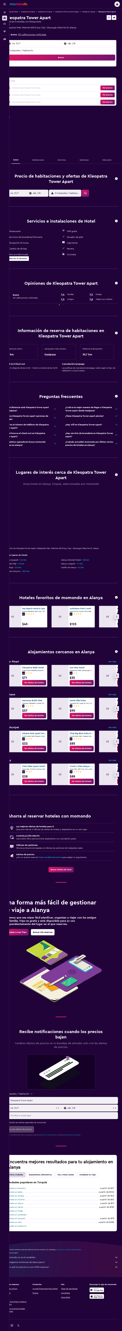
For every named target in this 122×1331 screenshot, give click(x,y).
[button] (5, 4)
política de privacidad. (81, 1137)
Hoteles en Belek (24, 1195)
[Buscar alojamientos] (4, 18)
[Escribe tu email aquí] (68, 1118)
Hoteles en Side (24, 1225)
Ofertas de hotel (21, 12)
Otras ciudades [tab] (25, 1177)
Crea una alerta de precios (59, 860)
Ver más (112, 664)
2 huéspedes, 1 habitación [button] (30, 53)
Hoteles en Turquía (54, 12)
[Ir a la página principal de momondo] (18, 4)
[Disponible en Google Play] (99, 1295)
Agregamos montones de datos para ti (67, 1264)
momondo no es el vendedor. (67, 1259)
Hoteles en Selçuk (25, 1206)
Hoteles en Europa (37, 12)
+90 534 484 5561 (23, 33)
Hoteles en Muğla (24, 1213)
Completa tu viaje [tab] (97, 1177)
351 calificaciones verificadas (41, 37)
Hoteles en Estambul (26, 1191)
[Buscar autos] (4, 23)
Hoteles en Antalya (25, 1198)
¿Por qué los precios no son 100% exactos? (67, 1269)
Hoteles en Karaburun (26, 1228)
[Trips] (4, 31)
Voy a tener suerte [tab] (75, 1177)
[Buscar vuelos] (4, 12)
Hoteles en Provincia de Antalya (76, 12)
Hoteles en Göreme (25, 1202)
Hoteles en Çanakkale (26, 1217)
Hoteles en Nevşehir (26, 1221)
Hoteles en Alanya (97, 12)
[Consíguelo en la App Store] (99, 1301)
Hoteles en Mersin (25, 1210)
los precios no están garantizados (78, 1252)
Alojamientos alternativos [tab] (49, 1177)
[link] (43, 685)
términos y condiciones (57, 1137)
